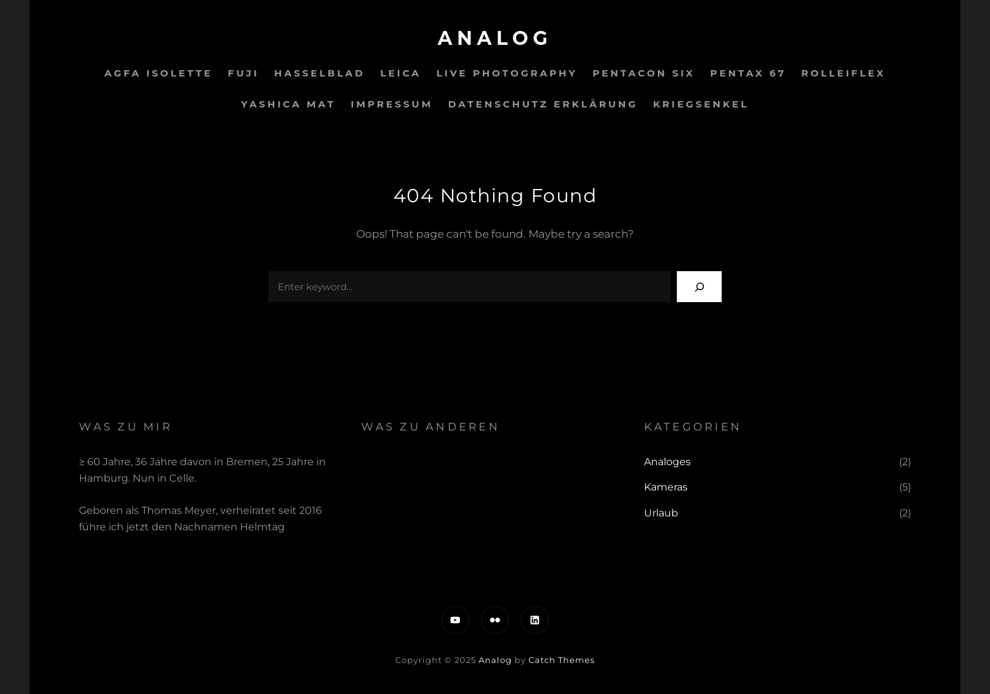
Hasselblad (319, 73)
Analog (495, 38)
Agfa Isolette (158, 73)
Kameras (666, 487)
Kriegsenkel (701, 104)
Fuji (243, 73)
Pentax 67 (748, 73)
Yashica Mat (288, 104)
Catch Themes (561, 660)
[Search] (699, 286)
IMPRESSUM (392, 104)
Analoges (667, 462)
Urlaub (661, 513)
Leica (400, 73)
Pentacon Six (643, 73)
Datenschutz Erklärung (543, 104)
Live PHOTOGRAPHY (506, 73)
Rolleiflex (843, 73)
